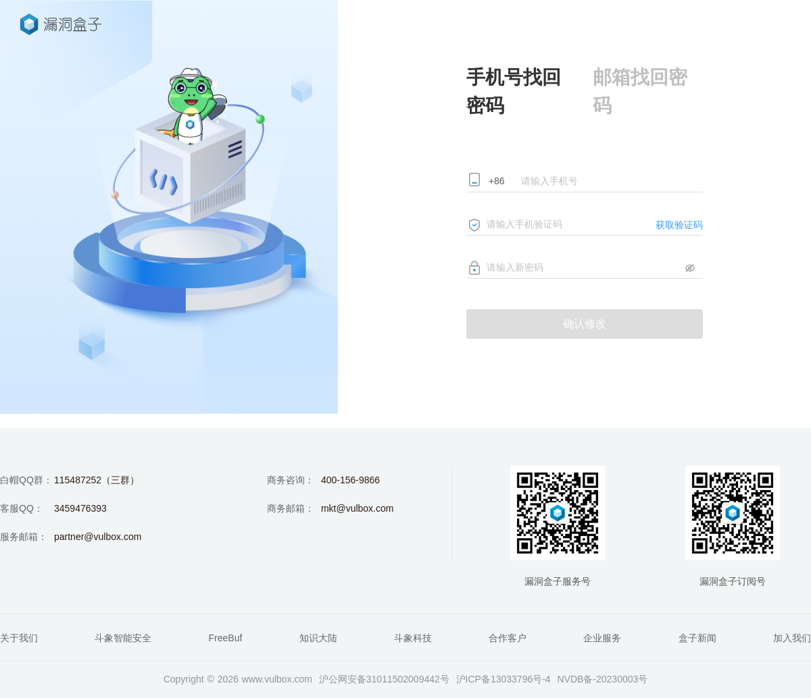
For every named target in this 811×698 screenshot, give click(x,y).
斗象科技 (413, 638)
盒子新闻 (697, 638)
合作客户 (507, 638)
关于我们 (19, 638)
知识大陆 (318, 638)
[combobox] (502, 182)
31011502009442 (403, 679)
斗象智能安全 (123, 638)
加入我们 (792, 638)
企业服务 (602, 638)
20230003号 (621, 679)
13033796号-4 (521, 679)
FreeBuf (226, 638)
